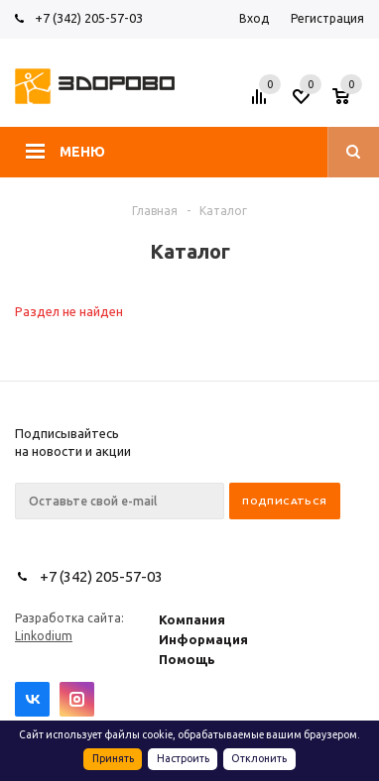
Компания (192, 619)
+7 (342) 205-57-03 (89, 18)
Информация (203, 639)
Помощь (187, 659)
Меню (82, 152)
